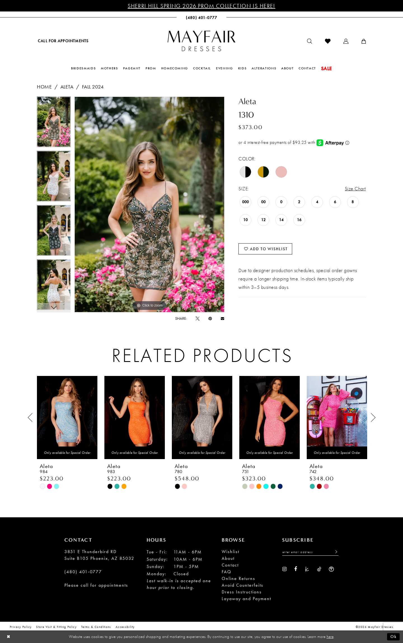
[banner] (201, 41)
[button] (346, 41)
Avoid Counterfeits (242, 585)
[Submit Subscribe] (335, 551)
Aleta (67, 86)
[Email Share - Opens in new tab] (222, 318)
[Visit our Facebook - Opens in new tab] (295, 568)
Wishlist (230, 551)
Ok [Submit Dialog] (393, 636)
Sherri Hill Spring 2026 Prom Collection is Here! (201, 6)
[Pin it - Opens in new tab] (210, 318)
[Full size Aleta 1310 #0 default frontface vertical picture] (149, 204)
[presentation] (67, 417)
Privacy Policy (21, 626)
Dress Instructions (242, 592)
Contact (230, 565)
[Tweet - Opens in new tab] (197, 318)
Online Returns (238, 578)
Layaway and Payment (246, 598)
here (330, 636)
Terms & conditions (96, 626)
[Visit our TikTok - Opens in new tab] (319, 568)
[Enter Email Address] (310, 551)
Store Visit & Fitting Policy (56, 626)
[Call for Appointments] (63, 40)
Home (44, 86)
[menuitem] (63, 40)
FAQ (226, 571)
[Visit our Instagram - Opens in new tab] (284, 568)
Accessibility (125, 626)
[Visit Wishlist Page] (327, 41)
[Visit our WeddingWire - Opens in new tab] (331, 568)
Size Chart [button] (355, 188)
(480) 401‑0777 (83, 571)
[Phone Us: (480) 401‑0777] (202, 17)
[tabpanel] (54, 124)
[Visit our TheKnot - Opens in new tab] (307, 568)
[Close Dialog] (8, 637)
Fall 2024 (93, 86)
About (228, 558)
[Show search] (309, 41)
